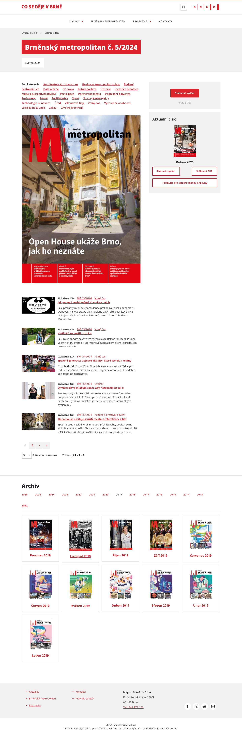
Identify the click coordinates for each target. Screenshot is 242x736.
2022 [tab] (78, 494)
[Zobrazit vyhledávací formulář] (183, 7)
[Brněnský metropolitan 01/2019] (40, 638)
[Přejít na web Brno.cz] (206, 7)
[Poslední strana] (46, 445)
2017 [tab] (146, 494)
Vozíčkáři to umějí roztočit (75, 333)
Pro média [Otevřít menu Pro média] (140, 21)
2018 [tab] (132, 494)
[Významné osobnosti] (117, 103)
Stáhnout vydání (184, 93)
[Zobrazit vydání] (166, 171)
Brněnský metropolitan (107, 21)
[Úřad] (57, 103)
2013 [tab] (200, 494)
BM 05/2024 (84, 298)
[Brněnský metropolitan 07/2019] (200, 538)
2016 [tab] (159, 494)
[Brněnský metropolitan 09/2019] (160, 538)
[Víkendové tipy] (74, 103)
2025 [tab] (38, 494)
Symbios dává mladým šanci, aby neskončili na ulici (91, 387)
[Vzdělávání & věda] (33, 108)
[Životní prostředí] (72, 108)
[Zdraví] (53, 108)
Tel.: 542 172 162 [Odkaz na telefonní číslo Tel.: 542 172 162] (133, 707)
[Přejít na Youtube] (204, 706)
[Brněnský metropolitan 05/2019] (80, 588)
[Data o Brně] (51, 89)
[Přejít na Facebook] (187, 706)
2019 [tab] (119, 494)
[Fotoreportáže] (87, 89)
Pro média (35, 705)
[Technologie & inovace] (36, 103)
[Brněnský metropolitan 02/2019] (200, 588)
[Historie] (105, 89)
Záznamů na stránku (45, 455)
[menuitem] (31, 84)
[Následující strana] (39, 445)
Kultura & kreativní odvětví (110, 415)
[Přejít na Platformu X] (196, 706)
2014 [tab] (186, 494)
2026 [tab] (25, 494)
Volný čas (100, 298)
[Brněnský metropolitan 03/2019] (160, 588)
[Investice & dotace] (126, 89)
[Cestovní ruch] (30, 89)
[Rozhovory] (29, 98)
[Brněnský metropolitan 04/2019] (120, 588)
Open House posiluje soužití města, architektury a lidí (92, 419)
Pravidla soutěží (85, 698)
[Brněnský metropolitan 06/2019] (40, 588)
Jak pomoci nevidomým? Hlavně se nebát (84, 302)
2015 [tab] (173, 494)
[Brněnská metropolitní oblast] (101, 84)
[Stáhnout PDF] (204, 171)
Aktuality (34, 691)
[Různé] (44, 98)
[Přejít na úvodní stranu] (42, 9)
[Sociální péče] (60, 98)
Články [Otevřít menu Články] (73, 21)
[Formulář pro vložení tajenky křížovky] (184, 182)
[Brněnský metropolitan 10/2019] (120, 538)
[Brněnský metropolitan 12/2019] (40, 538)
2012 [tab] (25, 505)
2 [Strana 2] (33, 445)
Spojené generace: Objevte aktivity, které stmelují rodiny (94, 360)
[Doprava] (68, 89)
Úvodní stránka (29, 32)
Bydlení (99, 384)
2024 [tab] (52, 494)
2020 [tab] (105, 494)
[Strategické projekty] (96, 98)
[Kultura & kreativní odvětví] (39, 94)
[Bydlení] (128, 84)
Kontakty (166, 21)
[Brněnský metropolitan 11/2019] (80, 538)
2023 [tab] (65, 494)
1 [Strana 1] (26, 445)
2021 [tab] (92, 494)
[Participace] (67, 94)
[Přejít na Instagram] (213, 706)
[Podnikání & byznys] (117, 94)
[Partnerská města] (89, 94)
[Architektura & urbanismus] (60, 84)
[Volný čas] (94, 103)
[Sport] (75, 98)
